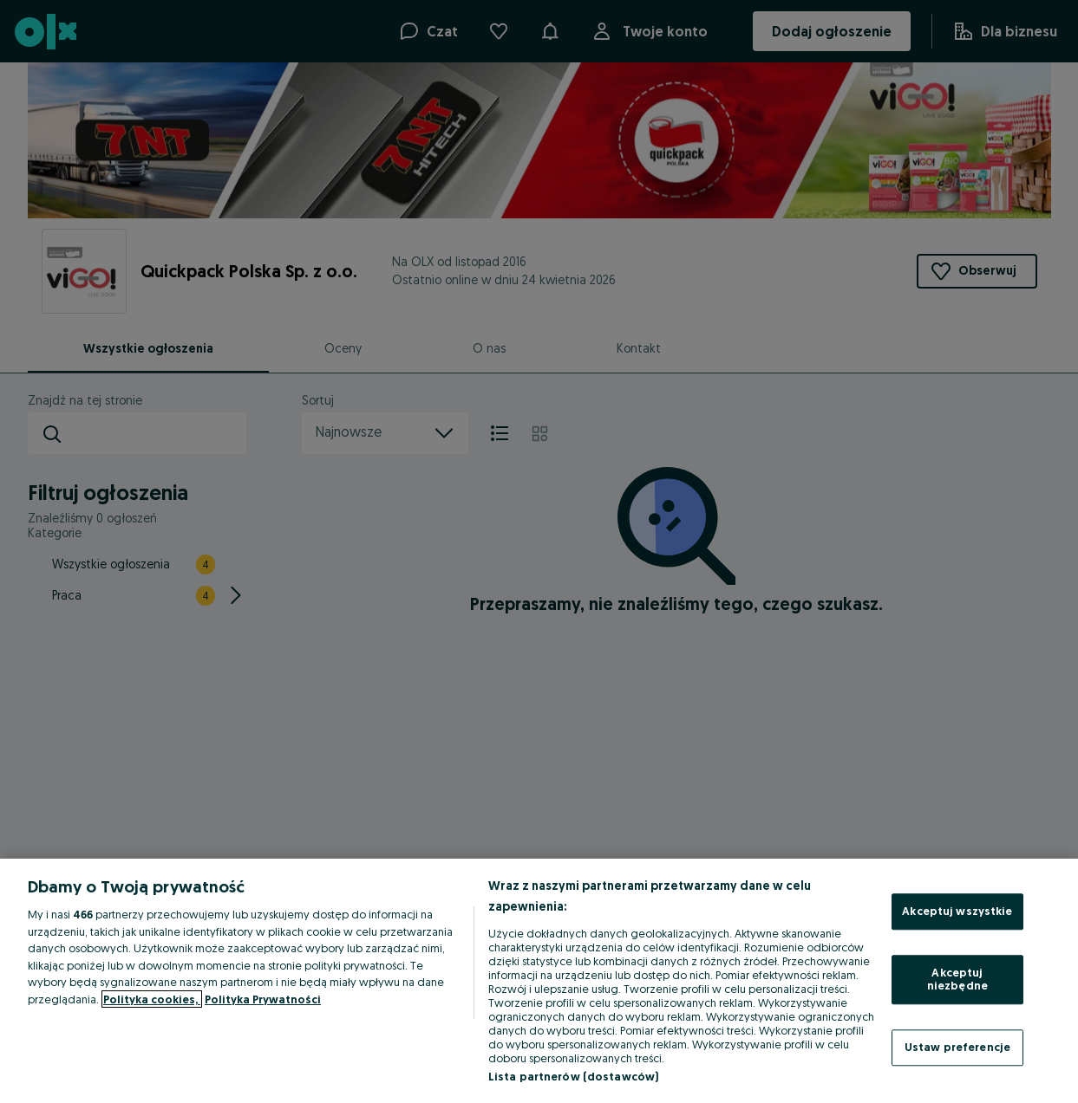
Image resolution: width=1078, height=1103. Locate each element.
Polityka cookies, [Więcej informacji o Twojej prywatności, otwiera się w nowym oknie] (151, 999)
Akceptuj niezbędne (957, 979)
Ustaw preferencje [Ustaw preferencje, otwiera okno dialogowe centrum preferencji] (957, 1047)
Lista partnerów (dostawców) (573, 1076)
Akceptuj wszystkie (957, 911)
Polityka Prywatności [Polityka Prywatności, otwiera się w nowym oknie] (263, 999)
